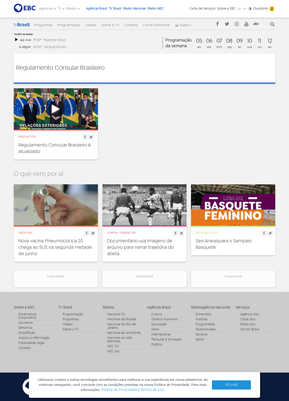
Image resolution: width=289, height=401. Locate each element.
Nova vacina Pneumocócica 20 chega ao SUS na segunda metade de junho (55, 247)
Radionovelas (206, 329)
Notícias (202, 319)
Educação (159, 324)
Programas (43, 25)
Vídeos (91, 25)
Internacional (161, 334)
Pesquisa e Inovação (166, 339)
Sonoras (202, 334)
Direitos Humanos (164, 319)
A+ (239, 8)
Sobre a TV (110, 25)
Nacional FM (116, 314)
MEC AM (113, 351)
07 (219, 41)
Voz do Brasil (249, 329)
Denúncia (25, 327)
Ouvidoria (260, 8)
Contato (131, 25)
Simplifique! (26, 333)
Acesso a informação (34, 338)
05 (199, 41)
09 (239, 41)
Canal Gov (248, 319)
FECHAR (231, 385)
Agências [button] (47, 8)
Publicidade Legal (31, 343)
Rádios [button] (73, 8)
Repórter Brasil (55, 40)
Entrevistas (203, 314)
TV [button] (61, 8)
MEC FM (113, 346)
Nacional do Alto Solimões (119, 339)
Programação (69, 25)
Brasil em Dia (27, 136)
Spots (200, 339)
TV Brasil (115, 8)
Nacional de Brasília (121, 319)
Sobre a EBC (226, 8)
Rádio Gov (248, 324)
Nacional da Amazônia (124, 333)
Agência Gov (249, 314)
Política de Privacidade (119, 390)
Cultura (156, 314)
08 (229, 41)
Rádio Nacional (134, 8)
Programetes (205, 324)
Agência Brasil (96, 8)
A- (245, 8)
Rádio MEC (155, 8)
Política (156, 344)
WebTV (185, 25)
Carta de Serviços (202, 8)
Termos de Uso (152, 390)
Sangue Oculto (55, 47)
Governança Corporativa (27, 316)
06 (209, 41)
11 (259, 41)
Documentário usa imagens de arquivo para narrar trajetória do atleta (140, 247)
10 (249, 41)
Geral (155, 329)
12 (270, 41)
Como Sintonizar (157, 25)
